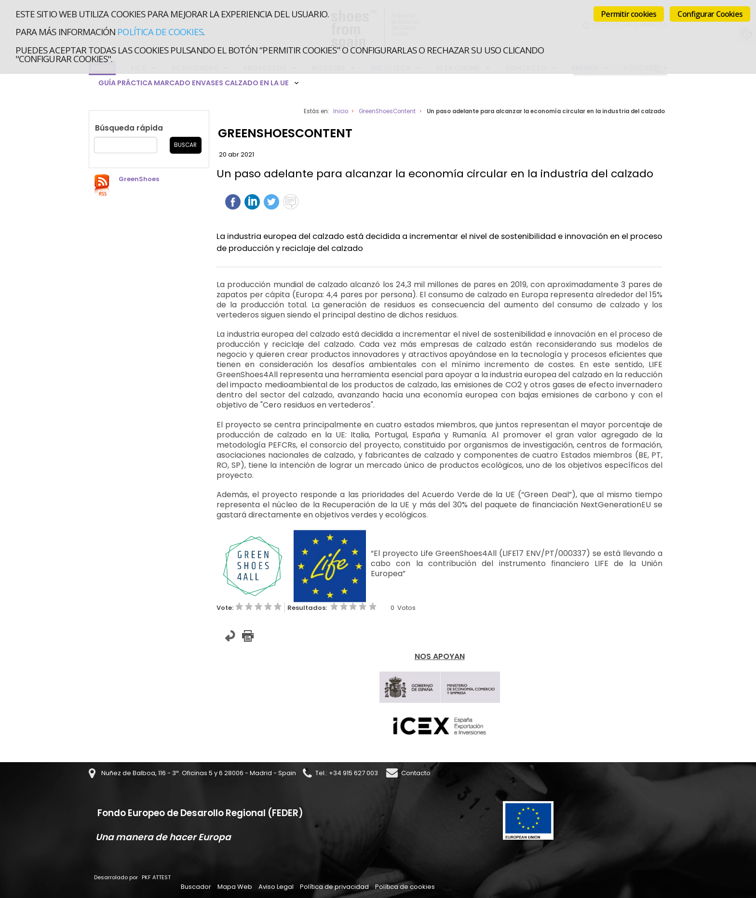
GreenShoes (139, 179)
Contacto (416, 773)
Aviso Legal (276, 886)
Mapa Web (234, 886)
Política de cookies (159, 32)
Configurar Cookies (709, 14)
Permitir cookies (628, 14)
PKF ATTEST (156, 877)
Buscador (196, 886)
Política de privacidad (334, 886)
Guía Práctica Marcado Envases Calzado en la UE (193, 83)
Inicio (340, 111)
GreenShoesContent (387, 111)
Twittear (271, 202)
